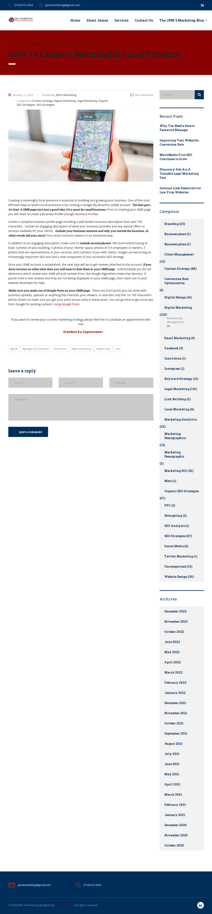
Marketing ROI (175, 471)
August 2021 (173, 744)
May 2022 (172, 652)
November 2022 (176, 621)
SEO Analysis (174, 526)
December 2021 (175, 703)
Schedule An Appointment (83, 332)
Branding (171, 224)
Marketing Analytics (180, 419)
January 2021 (174, 815)
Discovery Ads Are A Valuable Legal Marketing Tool (179, 173)
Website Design (175, 577)
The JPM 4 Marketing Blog (181, 20)
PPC (167, 505)
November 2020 (176, 835)
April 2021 (172, 784)
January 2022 (175, 693)
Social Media (174, 546)
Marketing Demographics (175, 436)
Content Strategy (177, 269)
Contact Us (144, 20)
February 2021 (175, 805)
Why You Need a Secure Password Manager (177, 128)
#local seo (60, 349)
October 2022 (174, 632)
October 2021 (173, 723)
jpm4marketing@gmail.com (62, 5)
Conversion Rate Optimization (176, 281)
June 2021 (172, 764)
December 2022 (175, 611)
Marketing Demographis (174, 454)
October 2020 (174, 845)
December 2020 (175, 825)
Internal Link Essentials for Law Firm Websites (180, 190)
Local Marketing (177, 409)
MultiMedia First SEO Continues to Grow (176, 157)
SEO (117, 349)
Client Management (179, 254)
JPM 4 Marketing (28, 905)
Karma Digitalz (64, 905)
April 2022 (172, 662)
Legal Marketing (81, 349)
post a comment (28, 432)
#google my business (35, 349)
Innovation (172, 358)
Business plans (175, 234)
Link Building (175, 399)
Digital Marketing (178, 307)
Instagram (172, 369)
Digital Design (175, 297)
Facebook (171, 348)
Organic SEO (103, 349)
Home (75, 20)
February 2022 (175, 683)
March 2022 (173, 672)
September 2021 (175, 733)
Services (121, 20)
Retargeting (173, 516)
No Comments (141, 95)
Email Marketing (177, 338)
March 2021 (173, 794)
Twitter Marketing (178, 556)
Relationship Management (175, 320)
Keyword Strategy (178, 379)
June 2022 (172, 642)
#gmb (13, 349)
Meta (168, 481)
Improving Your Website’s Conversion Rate (179, 142)
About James (97, 20)
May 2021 (171, 774)
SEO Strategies (175, 536)
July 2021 (172, 754)
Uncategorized (175, 566)
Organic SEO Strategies (181, 491)
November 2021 (175, 713)
